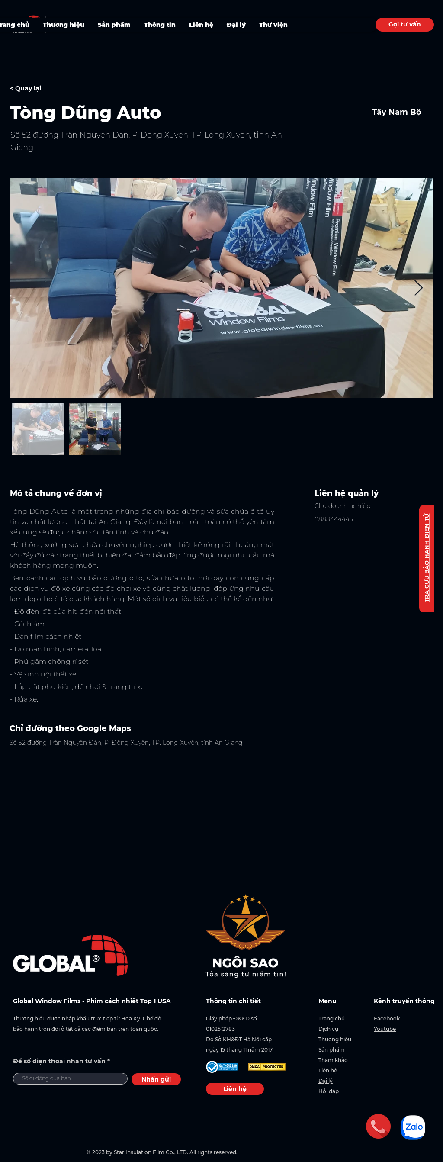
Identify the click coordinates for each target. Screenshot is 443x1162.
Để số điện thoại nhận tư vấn (59, 1061)
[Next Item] (419, 288)
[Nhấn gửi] (156, 1079)
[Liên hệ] (235, 1089)
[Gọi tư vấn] (405, 25)
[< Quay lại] (40, 89)
